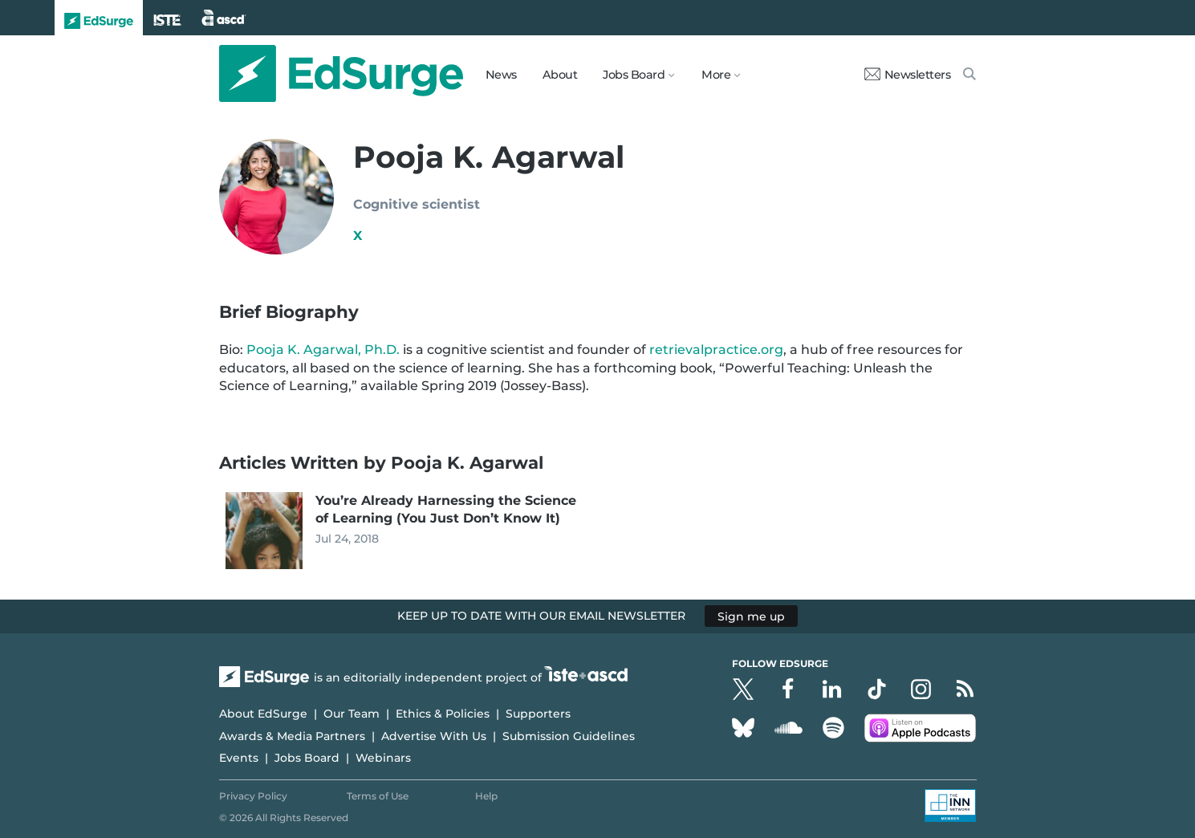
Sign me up (751, 615)
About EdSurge (263, 713)
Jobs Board (306, 758)
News (501, 74)
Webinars (383, 758)
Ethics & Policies (443, 713)
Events (238, 758)
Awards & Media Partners (292, 736)
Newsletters (907, 74)
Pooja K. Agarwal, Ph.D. (321, 349)
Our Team (351, 713)
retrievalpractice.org (716, 349)
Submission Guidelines (568, 736)
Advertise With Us (433, 736)
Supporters (538, 713)
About (560, 74)
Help (486, 796)
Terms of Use (377, 796)
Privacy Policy (253, 796)
